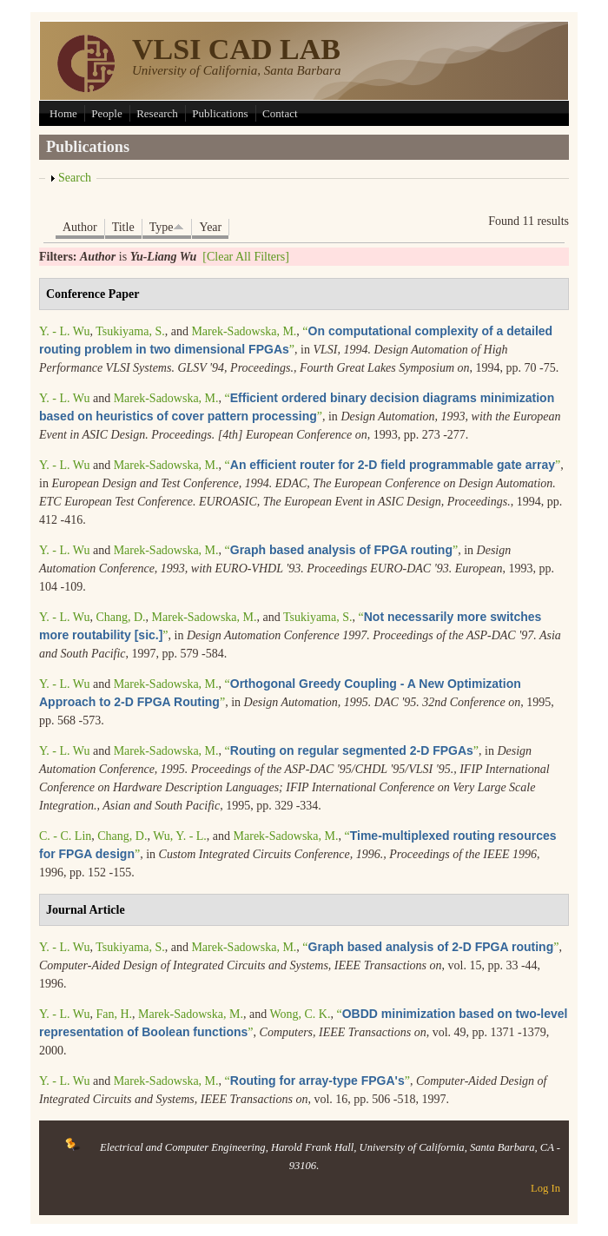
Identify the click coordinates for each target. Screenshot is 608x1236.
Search (74, 177)
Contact (279, 113)
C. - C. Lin (65, 836)
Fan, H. (114, 1014)
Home (63, 113)
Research (157, 113)
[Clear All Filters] (245, 256)
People (106, 113)
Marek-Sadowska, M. (243, 331)
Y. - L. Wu (64, 331)
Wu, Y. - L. (180, 836)
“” (393, 465)
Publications (220, 113)
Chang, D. (120, 617)
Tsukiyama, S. (130, 331)
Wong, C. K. (299, 1014)
